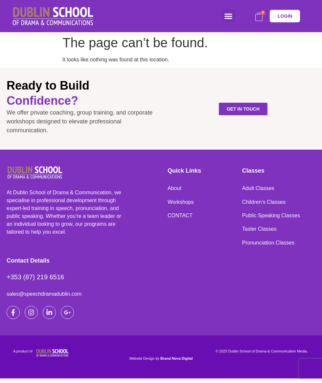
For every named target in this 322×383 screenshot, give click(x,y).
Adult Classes (258, 189)
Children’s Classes (264, 203)
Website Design (142, 363)
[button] (228, 16)
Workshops (181, 203)
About (174, 189)
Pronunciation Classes (268, 246)
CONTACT (180, 218)
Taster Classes (259, 232)
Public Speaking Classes (271, 218)
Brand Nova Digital (176, 363)
